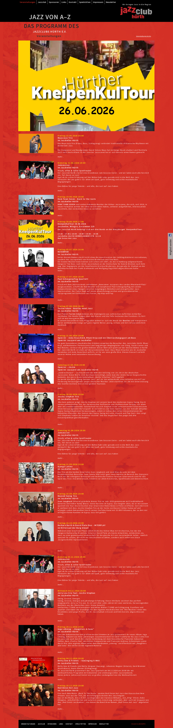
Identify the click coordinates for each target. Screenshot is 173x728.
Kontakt (73, 2)
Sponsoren (54, 2)
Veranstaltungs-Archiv (143, 36)
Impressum (98, 2)
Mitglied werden (170, 253)
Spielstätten (84, 2)
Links (63, 2)
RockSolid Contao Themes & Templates (150, 724)
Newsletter (111, 2)
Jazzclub (42, 2)
